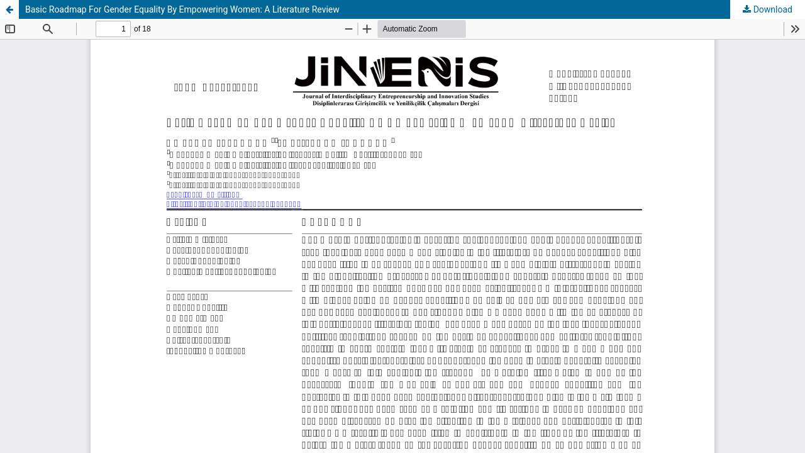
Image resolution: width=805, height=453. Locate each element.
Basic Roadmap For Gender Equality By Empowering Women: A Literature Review (182, 9)
